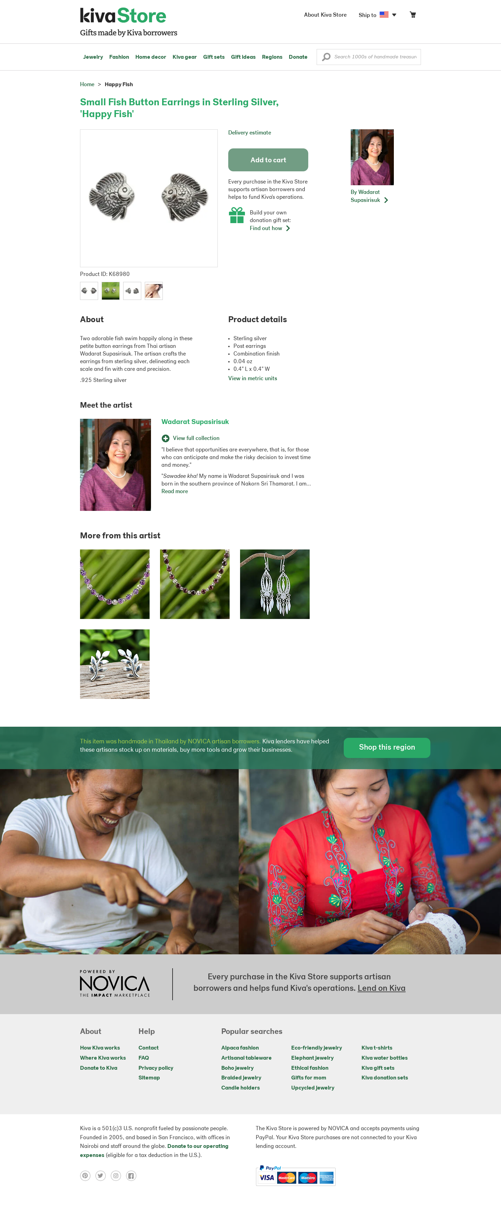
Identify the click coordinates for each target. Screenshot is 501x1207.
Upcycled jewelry (312, 1088)
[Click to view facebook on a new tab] (133, 1176)
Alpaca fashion (240, 1048)
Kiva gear (185, 57)
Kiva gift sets (378, 1068)
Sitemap (149, 1078)
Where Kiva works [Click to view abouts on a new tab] (103, 1058)
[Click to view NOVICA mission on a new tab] (115, 984)
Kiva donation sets (384, 1078)
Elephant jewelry (312, 1058)
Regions (272, 57)
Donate (298, 57)
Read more (174, 492)
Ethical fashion (309, 1068)
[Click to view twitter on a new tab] (103, 1176)
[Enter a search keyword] (369, 57)
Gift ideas (243, 57)
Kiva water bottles (384, 1058)
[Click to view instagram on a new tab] (118, 1176)
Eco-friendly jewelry (316, 1048)
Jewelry (93, 57)
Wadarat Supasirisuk (195, 422)
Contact (148, 1048)
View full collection (190, 438)
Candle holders (240, 1088)
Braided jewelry (241, 1078)
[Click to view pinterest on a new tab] (87, 1176)
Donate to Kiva (98, 1068)
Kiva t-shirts (376, 1048)
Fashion (119, 57)
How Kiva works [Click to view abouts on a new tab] (100, 1048)
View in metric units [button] (252, 379)
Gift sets (214, 57)
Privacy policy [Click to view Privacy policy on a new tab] (155, 1068)
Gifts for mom (308, 1078)
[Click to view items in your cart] (412, 16)
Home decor (150, 57)
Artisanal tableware (246, 1058)
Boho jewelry (237, 1068)
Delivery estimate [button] (249, 133)
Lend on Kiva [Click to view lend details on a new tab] (382, 989)
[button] (326, 58)
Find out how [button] (270, 228)
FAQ (143, 1058)
